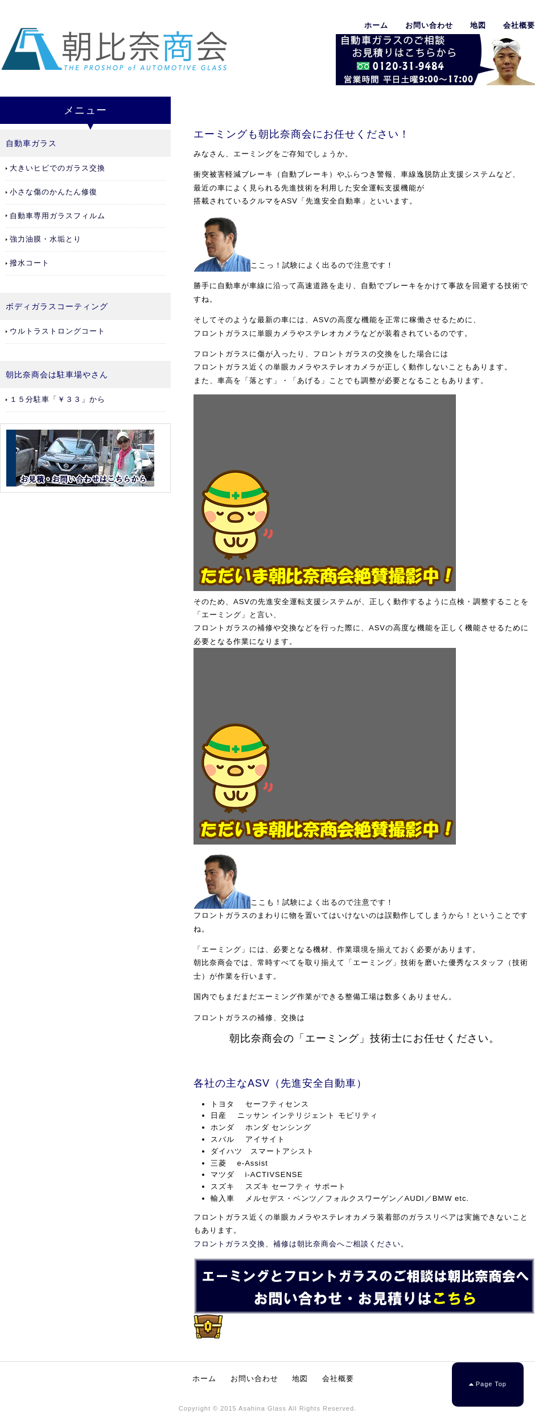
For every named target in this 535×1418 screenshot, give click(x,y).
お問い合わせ (429, 25)
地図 (478, 25)
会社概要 (519, 25)
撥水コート (30, 263)
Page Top (491, 1383)
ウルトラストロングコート (57, 331)
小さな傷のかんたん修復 (53, 192)
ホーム (376, 25)
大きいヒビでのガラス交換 (57, 168)
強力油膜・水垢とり (45, 239)
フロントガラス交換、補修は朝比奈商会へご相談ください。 (301, 1244)
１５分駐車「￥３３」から (57, 399)
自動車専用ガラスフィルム (57, 215)
